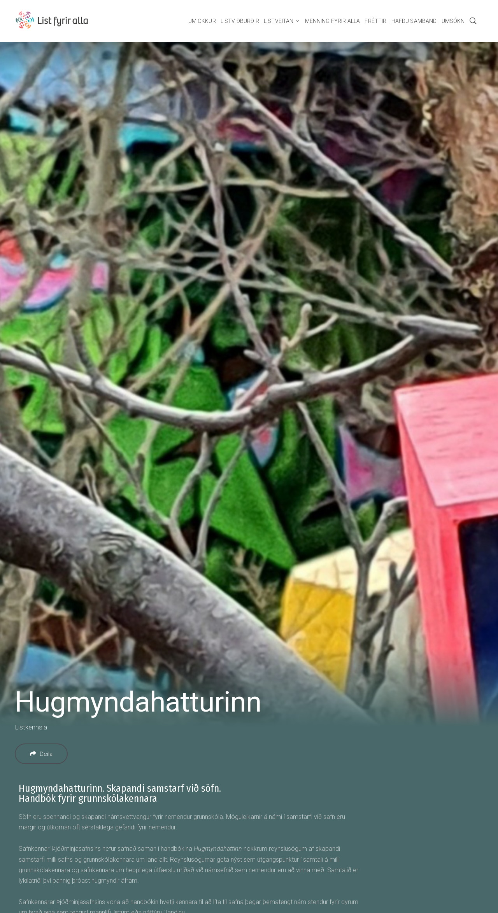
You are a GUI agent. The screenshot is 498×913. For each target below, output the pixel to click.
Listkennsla (31, 727)
